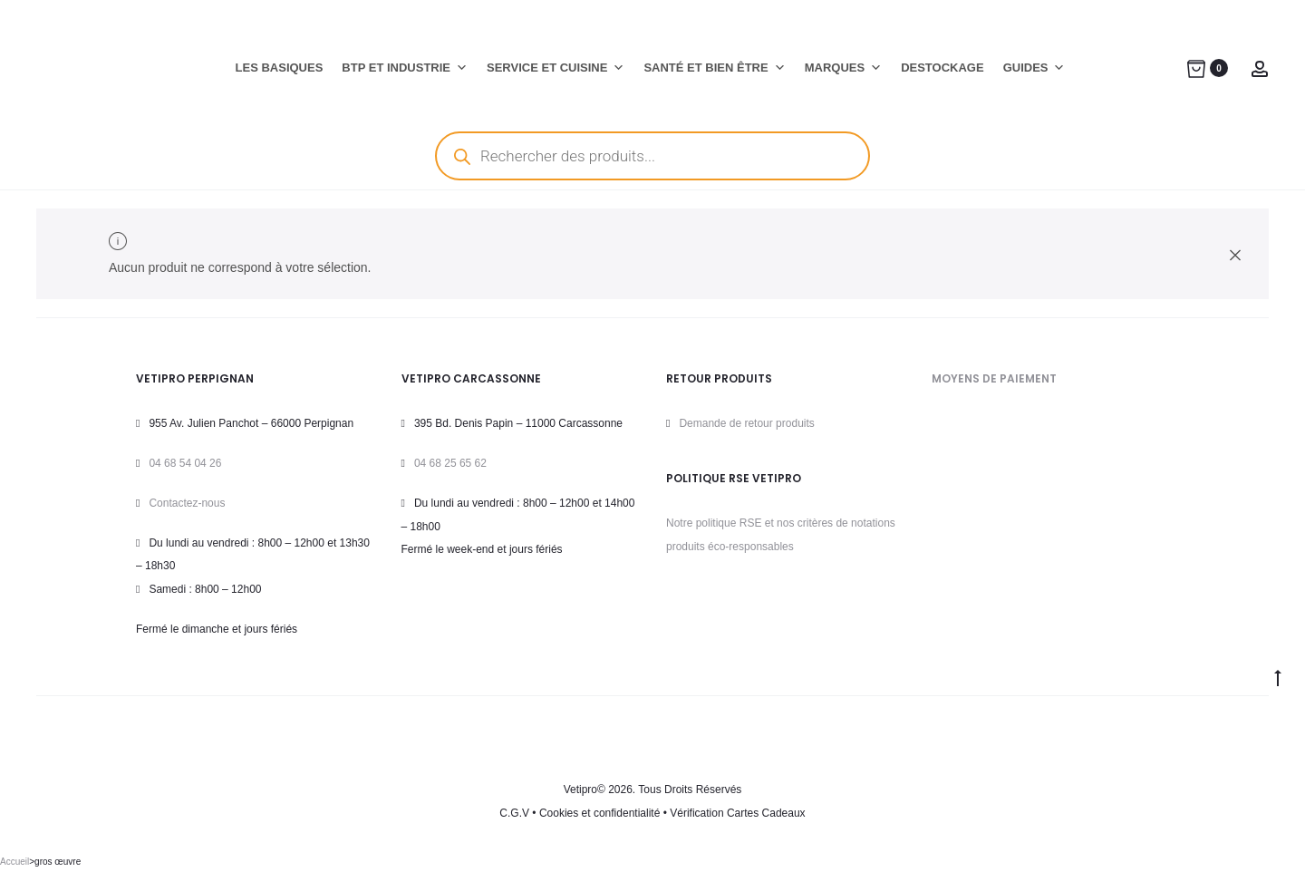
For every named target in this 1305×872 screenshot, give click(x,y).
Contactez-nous (187, 503)
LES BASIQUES (280, 67)
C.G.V (514, 813)
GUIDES (1034, 68)
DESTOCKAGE (942, 67)
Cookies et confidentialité (599, 813)
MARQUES (843, 68)
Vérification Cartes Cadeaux (737, 813)
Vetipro (580, 789)
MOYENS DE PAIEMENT (994, 378)
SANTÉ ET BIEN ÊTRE (714, 68)
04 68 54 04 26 (185, 463)
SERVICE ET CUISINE (555, 68)
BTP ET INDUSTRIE (405, 68)
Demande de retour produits (746, 423)
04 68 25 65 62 (450, 463)
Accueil (14, 862)
